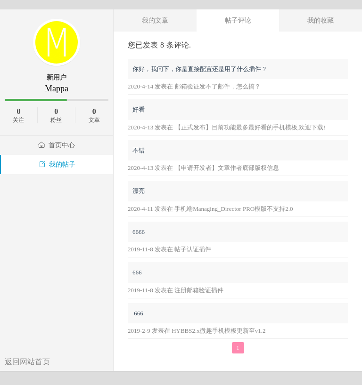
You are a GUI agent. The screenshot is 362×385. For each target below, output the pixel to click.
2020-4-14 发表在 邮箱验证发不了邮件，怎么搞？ (194, 86)
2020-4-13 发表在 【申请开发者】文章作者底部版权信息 (203, 167)
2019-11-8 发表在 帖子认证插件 (169, 249)
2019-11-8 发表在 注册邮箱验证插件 (175, 290)
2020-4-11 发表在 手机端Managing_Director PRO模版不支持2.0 (210, 208)
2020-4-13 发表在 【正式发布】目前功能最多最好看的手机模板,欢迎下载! (226, 127)
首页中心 (56, 145)
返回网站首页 (27, 362)
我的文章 (155, 20)
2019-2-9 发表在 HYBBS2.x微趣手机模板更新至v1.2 (197, 330)
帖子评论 (238, 20)
